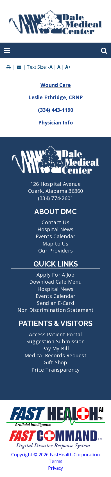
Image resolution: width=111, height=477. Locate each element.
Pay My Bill (55, 348)
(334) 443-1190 (55, 109)
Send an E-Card (55, 303)
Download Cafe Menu (55, 281)
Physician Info (55, 122)
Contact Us (55, 222)
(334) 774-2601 (55, 198)
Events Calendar (56, 236)
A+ (68, 67)
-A (50, 67)
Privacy (55, 468)
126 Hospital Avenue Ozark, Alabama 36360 (55, 183)
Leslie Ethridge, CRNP (55, 97)
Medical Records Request (55, 355)
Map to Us (55, 243)
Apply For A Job (56, 274)
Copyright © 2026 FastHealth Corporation (55, 454)
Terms (55, 461)
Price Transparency (55, 369)
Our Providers (55, 250)
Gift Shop (55, 362)
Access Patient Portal (55, 334)
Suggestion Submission (55, 341)
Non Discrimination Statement (55, 310)
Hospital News (55, 229)
